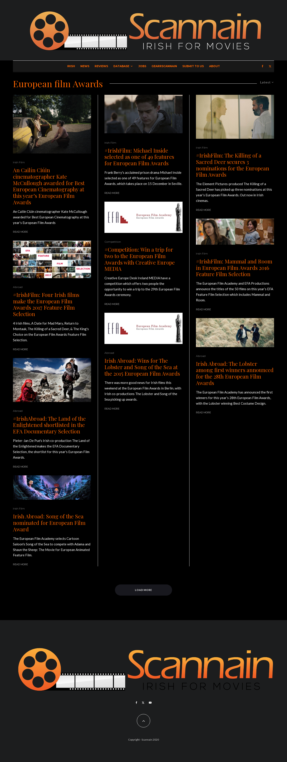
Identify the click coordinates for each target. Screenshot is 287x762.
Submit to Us (193, 66)
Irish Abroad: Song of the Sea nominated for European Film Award (49, 522)
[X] (270, 66)
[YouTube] (150, 702)
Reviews (101, 66)
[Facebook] (262, 66)
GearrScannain (164, 66)
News (84, 66)
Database (121, 66)
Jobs (142, 66)
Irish (71, 66)
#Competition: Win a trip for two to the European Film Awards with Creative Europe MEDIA (139, 259)
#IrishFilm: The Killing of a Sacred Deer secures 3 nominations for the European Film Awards (232, 165)
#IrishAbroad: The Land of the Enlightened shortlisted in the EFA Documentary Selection (49, 425)
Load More (143, 589)
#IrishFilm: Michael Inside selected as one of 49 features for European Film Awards (139, 156)
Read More (20, 231)
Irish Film (19, 162)
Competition (112, 241)
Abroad (18, 287)
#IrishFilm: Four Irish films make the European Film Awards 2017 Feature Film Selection (46, 304)
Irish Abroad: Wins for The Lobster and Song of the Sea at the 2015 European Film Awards (142, 367)
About (214, 66)
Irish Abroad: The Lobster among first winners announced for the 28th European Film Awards (235, 373)
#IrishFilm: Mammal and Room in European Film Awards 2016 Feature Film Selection (234, 267)
